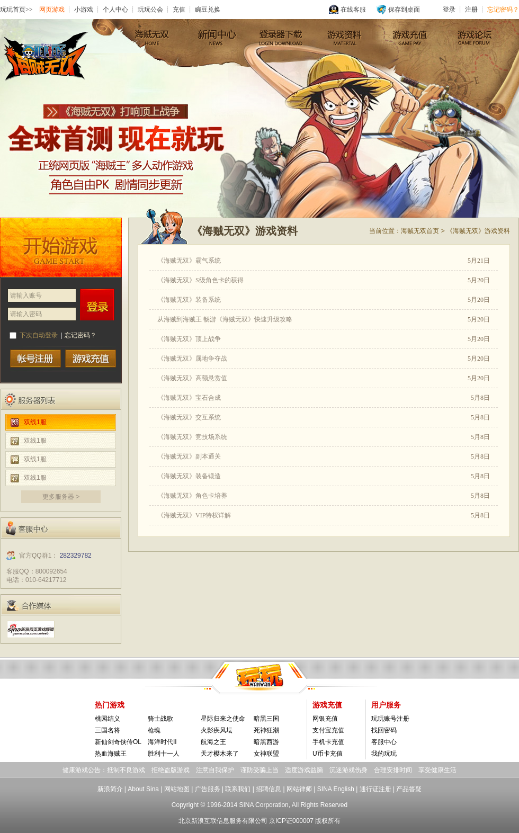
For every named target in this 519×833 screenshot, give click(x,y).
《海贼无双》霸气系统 (189, 260)
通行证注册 (375, 789)
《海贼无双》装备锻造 (189, 476)
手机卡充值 (328, 742)
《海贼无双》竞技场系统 (192, 437)
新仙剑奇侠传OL (118, 742)
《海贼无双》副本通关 (189, 456)
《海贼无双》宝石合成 (189, 397)
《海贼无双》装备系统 (189, 299)
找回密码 (384, 730)
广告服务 (207, 789)
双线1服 (35, 422)
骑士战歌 (160, 718)
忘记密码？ (80, 335)
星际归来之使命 (223, 718)
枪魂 (154, 730)
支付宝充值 (328, 730)
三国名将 (107, 730)
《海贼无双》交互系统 (189, 417)
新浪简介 (110, 789)
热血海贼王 (111, 753)
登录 (97, 304)
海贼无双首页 (420, 231)
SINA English (335, 789)
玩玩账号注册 (390, 718)
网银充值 (325, 718)
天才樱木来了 (220, 753)
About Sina (143, 789)
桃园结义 (107, 718)
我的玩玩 (384, 753)
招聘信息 (268, 789)
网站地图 (177, 789)
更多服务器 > (60, 496)
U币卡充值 (327, 753)
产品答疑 (409, 789)
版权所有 (328, 821)
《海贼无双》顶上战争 (189, 339)
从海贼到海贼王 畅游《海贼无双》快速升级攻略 (224, 319)
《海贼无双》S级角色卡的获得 (200, 280)
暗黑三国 (266, 718)
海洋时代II (162, 742)
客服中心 (384, 742)
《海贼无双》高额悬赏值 (192, 378)
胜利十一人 (164, 753)
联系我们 (237, 789)
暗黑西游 (266, 742)
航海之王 (213, 742)
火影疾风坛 (216, 730)
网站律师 (299, 789)
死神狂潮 (266, 730)
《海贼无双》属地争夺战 (192, 358)
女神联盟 (266, 753)
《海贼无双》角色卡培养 (192, 495)
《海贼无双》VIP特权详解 (194, 515)
